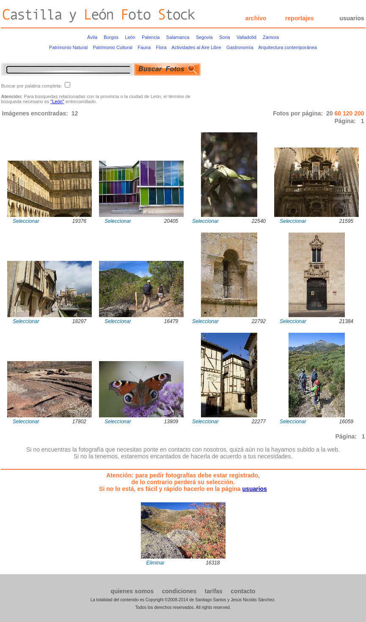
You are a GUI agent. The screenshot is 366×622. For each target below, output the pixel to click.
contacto (243, 591)
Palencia (151, 37)
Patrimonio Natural (68, 47)
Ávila (92, 37)
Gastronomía (239, 47)
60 (338, 113)
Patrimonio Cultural (112, 47)
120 (348, 113)
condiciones (179, 591)
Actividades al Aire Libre (196, 47)
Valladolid (246, 37)
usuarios (351, 18)
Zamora (271, 37)
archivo (256, 18)
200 (359, 113)
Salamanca (178, 37)
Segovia (204, 37)
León (130, 37)
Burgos (111, 37)
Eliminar (155, 563)
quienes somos (132, 591)
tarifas (214, 591)
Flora (161, 47)
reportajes (299, 18)
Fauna (144, 47)
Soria (224, 37)
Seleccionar (26, 221)
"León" (57, 101)
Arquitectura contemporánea (287, 47)
